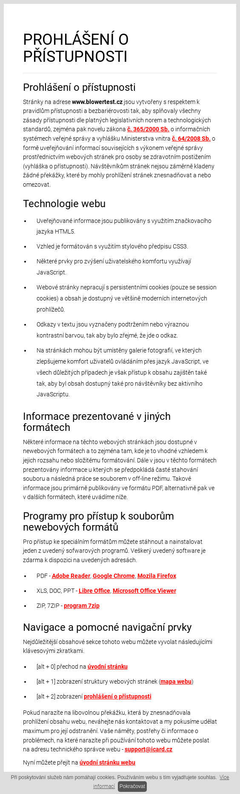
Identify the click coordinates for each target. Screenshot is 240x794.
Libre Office (94, 591)
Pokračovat (132, 786)
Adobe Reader (71, 576)
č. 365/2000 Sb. (148, 129)
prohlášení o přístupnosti (117, 696)
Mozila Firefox (156, 576)
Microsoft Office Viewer (144, 591)
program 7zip (82, 605)
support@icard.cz (148, 749)
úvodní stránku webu (107, 762)
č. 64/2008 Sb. (191, 138)
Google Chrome (114, 576)
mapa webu (175, 681)
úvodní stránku (108, 666)
